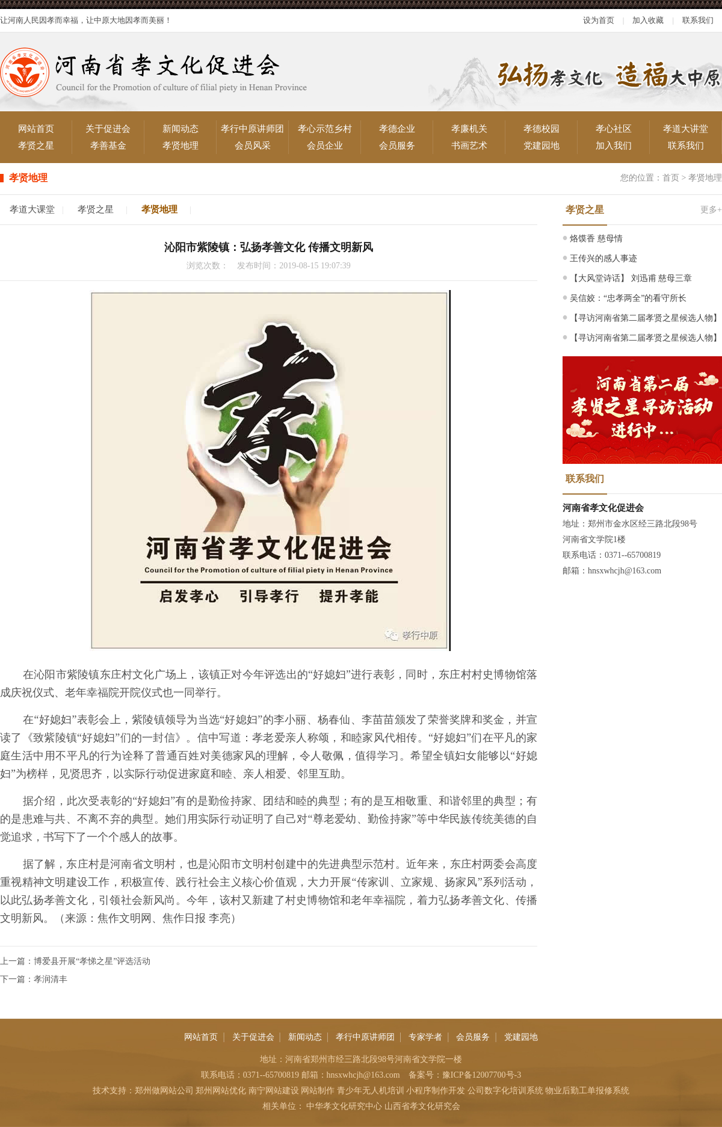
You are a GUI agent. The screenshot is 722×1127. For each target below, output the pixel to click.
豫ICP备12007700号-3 (481, 1074)
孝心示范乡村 (325, 129)
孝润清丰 (50, 979)
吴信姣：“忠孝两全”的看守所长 (628, 298)
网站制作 (318, 1090)
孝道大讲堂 (685, 129)
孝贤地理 (180, 145)
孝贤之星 (36, 145)
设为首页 (598, 20)
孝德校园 (541, 129)
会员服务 (397, 145)
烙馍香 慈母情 (596, 238)
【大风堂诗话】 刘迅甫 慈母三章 (631, 278)
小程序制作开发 (435, 1090)
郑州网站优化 (221, 1090)
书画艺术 (469, 145)
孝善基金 (108, 145)
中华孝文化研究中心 (344, 1106)
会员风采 (253, 145)
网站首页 (36, 129)
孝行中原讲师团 (252, 129)
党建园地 (541, 145)
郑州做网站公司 (164, 1090)
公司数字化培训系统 (505, 1090)
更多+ (711, 209)
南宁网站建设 (273, 1090)
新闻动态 (180, 129)
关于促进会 (108, 129)
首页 (670, 177)
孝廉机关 (469, 129)
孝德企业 (397, 129)
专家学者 (425, 1037)
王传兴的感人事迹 (603, 258)
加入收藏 (648, 20)
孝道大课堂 (32, 209)
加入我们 (614, 145)
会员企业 (325, 145)
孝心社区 (614, 129)
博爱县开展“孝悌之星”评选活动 (92, 961)
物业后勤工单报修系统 (587, 1090)
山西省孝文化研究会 (422, 1106)
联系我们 (698, 20)
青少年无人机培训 (370, 1090)
